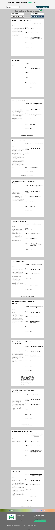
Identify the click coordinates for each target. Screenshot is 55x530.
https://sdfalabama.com (36, 23)
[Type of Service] (17, 17)
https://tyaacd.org (36, 394)
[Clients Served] (37, 14)
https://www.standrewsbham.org (36, 346)
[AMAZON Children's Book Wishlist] (42, 7)
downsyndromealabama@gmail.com (35, 115)
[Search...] (13, 7)
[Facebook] (9, 510)
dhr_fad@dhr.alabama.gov (35, 484)
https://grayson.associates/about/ (36, 143)
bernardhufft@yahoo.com (35, 355)
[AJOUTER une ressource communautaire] (37, 16)
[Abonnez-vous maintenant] (40, 521)
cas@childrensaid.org (35, 273)
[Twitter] (41, 510)
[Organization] (17, 14)
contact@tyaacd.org (35, 404)
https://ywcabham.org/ (36, 224)
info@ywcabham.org (35, 233)
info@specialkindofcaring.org (35, 196)
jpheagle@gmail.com (35, 32)
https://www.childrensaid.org (36, 264)
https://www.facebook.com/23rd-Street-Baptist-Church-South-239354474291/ (36, 435)
